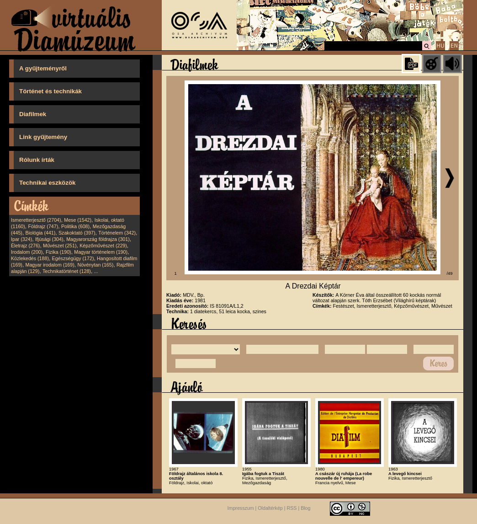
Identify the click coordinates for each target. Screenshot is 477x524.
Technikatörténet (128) (66, 271)
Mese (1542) (77, 220)
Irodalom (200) (26, 252)
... (96, 271)
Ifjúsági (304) (49, 239)
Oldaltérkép (270, 508)
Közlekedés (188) (30, 258)
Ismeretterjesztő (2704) (36, 220)
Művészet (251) (59, 245)
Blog (305, 508)
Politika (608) (75, 226)
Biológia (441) (41, 232)
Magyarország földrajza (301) (98, 239)
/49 (450, 273)
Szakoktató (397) (76, 232)
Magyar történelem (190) (100, 252)
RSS (292, 508)
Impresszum (241, 508)
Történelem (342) (117, 232)
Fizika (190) (58, 252)
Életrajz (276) (25, 245)
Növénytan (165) (95, 264)
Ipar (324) (21, 239)
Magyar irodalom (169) (50, 264)
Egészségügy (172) (73, 258)
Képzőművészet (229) (103, 245)
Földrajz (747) (43, 226)
